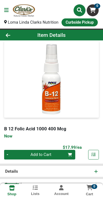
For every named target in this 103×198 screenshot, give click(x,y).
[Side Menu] (6, 10)
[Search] (79, 10)
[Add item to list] (93, 155)
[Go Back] (16, 35)
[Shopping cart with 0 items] (93, 10)
